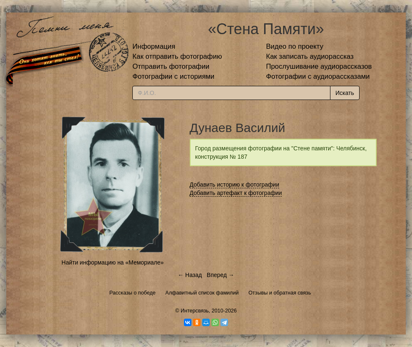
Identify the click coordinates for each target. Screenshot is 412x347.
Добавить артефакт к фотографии (236, 193)
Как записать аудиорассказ (310, 56)
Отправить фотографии (170, 66)
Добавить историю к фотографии (235, 184)
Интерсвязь (195, 311)
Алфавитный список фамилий (201, 293)
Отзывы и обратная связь (279, 293)
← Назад (190, 275)
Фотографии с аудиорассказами (318, 76)
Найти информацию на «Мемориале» (113, 262)
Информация (153, 46)
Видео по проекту (294, 46)
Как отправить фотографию (177, 56)
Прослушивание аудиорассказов (319, 66)
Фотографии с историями (173, 76)
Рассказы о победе (132, 293)
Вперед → (220, 275)
